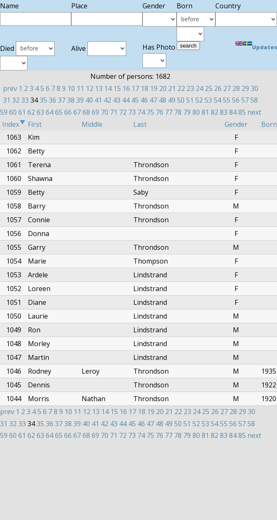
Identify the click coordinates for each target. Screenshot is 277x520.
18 (144, 88)
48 (162, 100)
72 (123, 112)
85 (242, 112)
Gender (236, 124)
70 (104, 112)
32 (16, 100)
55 (226, 100)
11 (80, 88)
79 (187, 112)
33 (25, 100)
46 (144, 100)
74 (141, 112)
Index (13, 124)
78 (178, 112)
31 (6, 100)
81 (205, 112)
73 (132, 112)
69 (95, 112)
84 (233, 112)
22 (181, 88)
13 (98, 88)
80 (196, 112)
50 (181, 100)
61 (22, 112)
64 (49, 112)
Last (140, 124)
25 (208, 88)
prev (10, 88)
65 (58, 112)
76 (159, 112)
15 (117, 88)
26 (218, 88)
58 (254, 100)
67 (77, 112)
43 (116, 100)
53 (208, 100)
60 (13, 112)
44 (126, 100)
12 (89, 88)
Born (269, 124)
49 (171, 100)
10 (71, 88)
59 (3, 112)
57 (245, 100)
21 (172, 88)
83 (223, 112)
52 (199, 100)
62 (31, 112)
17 (135, 88)
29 (245, 88)
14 (108, 88)
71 (113, 112)
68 (86, 112)
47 (153, 100)
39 (80, 100)
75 (150, 112)
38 (71, 100)
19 (153, 88)
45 (135, 100)
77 (168, 112)
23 (190, 88)
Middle (92, 124)
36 (52, 100)
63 (40, 112)
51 (190, 100)
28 (236, 88)
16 (126, 88)
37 (61, 100)
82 (214, 112)
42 (107, 100)
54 (217, 100)
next (254, 112)
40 (89, 100)
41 (98, 100)
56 (236, 100)
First (35, 124)
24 (199, 88)
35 (43, 100)
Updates (264, 47)
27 (227, 88)
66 (68, 112)
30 (254, 88)
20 (163, 88)
